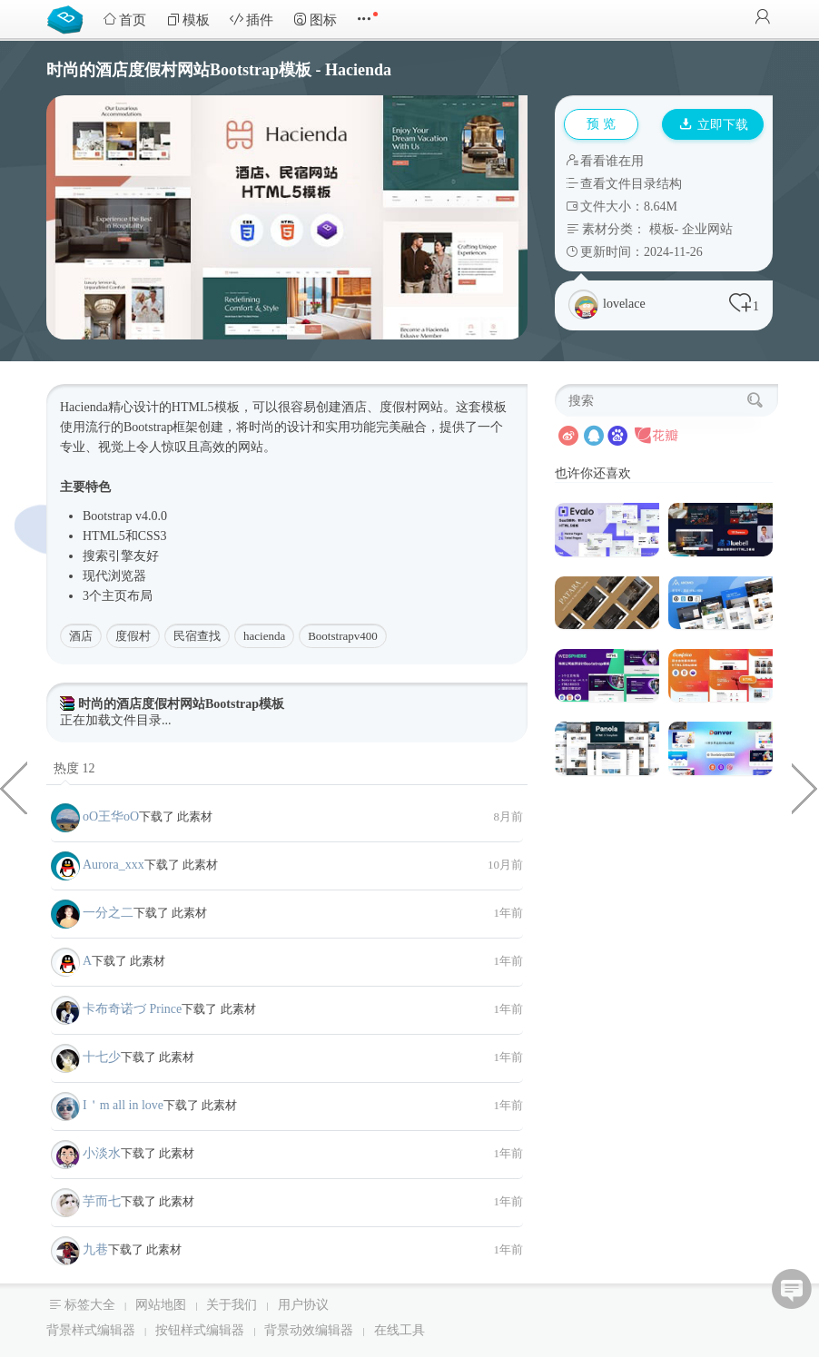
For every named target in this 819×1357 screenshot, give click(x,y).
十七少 (102, 1057)
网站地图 (160, 1305)
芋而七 (102, 1201)
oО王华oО (111, 816)
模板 (188, 19)
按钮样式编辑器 (199, 1330)
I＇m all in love (123, 1105)
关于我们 (231, 1305)
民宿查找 (197, 636)
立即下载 (713, 125)
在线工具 (399, 1330)
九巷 (95, 1249)
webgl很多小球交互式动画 (805, 787)
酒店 (81, 636)
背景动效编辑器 (308, 1330)
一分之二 (108, 912)
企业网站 (707, 229)
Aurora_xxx (113, 864)
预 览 (601, 124)
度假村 (133, 636)
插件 (251, 19)
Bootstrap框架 (160, 427)
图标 (315, 19)
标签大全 (89, 1305)
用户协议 (303, 1305)
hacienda (264, 636)
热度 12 (74, 768)
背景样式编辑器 (90, 1330)
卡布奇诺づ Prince (132, 1009)
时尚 (261, 427)
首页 (124, 19)
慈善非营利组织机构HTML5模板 (13, 787)
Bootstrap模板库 (69, 18)
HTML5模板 (206, 407)
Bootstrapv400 (343, 636)
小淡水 (102, 1153)
